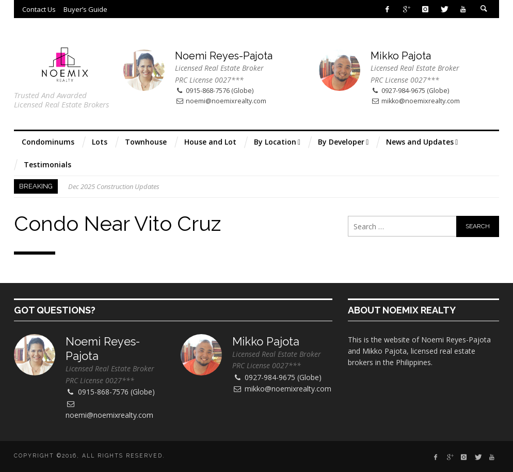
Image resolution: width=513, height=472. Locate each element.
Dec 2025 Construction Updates (113, 186)
